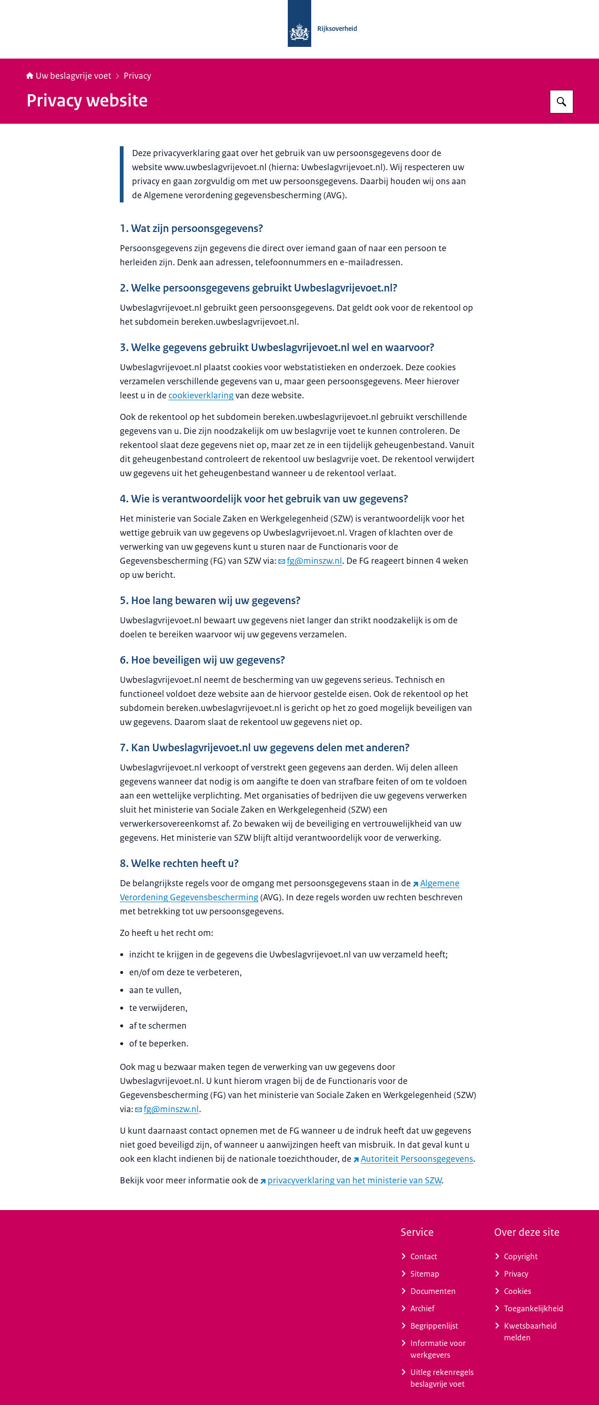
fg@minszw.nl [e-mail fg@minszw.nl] (310, 561)
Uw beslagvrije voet (68, 76)
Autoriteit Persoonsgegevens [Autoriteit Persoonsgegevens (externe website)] (413, 1159)
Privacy (137, 76)
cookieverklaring (201, 395)
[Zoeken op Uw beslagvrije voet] (561, 101)
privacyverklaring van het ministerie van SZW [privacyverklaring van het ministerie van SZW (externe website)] (350, 1180)
